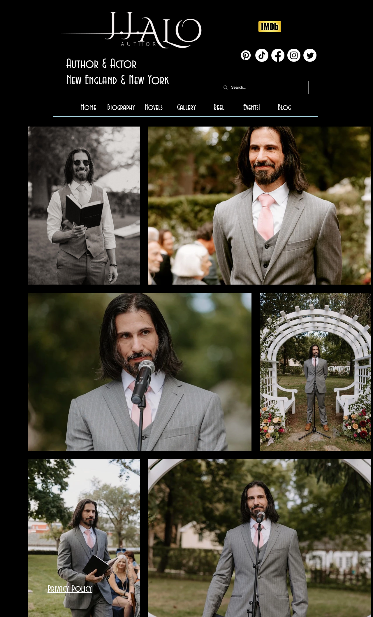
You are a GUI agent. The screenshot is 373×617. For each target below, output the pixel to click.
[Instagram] (293, 55)
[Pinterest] (245, 55)
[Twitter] (309, 55)
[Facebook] (277, 55)
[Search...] (263, 87)
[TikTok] (261, 55)
